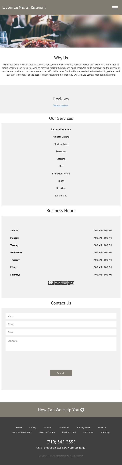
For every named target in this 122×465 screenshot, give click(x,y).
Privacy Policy (83, 427)
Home (19, 427)
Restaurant (61, 151)
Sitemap (102, 427)
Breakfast (61, 188)
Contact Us (64, 427)
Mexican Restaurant (61, 129)
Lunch (61, 180)
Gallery (32, 427)
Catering (61, 158)
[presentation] (30, 359)
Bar (61, 166)
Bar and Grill (61, 195)
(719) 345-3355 (61, 442)
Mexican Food (61, 144)
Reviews (47, 427)
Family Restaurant (61, 173)
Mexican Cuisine (61, 136)
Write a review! (61, 105)
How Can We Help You (61, 410)
